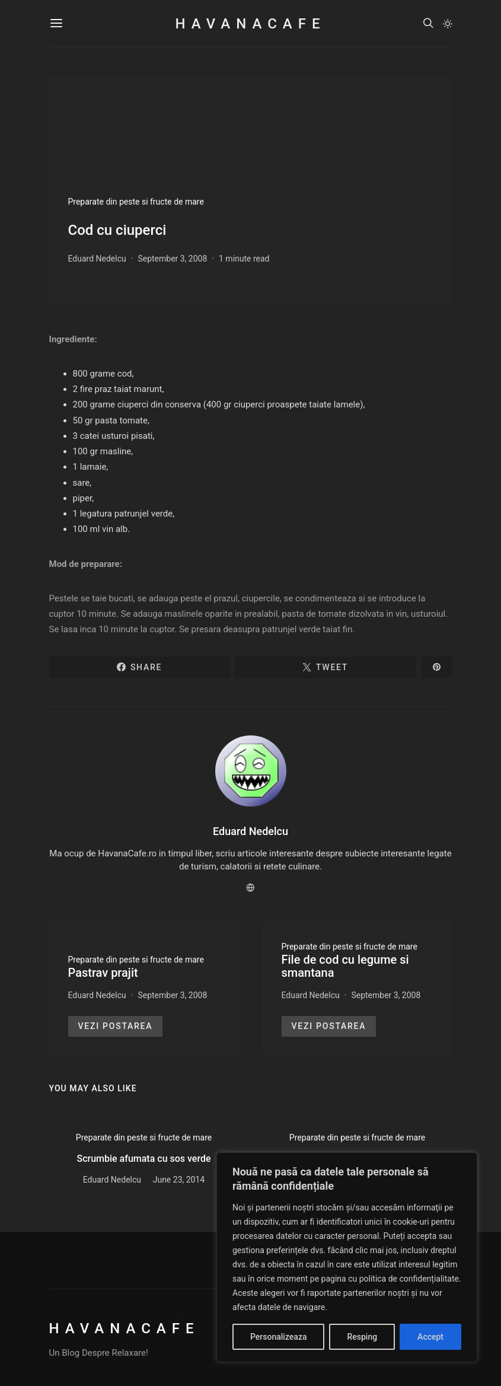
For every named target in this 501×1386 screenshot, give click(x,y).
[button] (447, 23)
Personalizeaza (278, 1337)
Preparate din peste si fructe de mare (136, 201)
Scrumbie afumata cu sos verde (143, 1158)
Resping (362, 1337)
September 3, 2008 (172, 258)
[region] (346, 1257)
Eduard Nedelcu (97, 258)
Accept (430, 1337)
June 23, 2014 (179, 1179)
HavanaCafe (250, 23)
